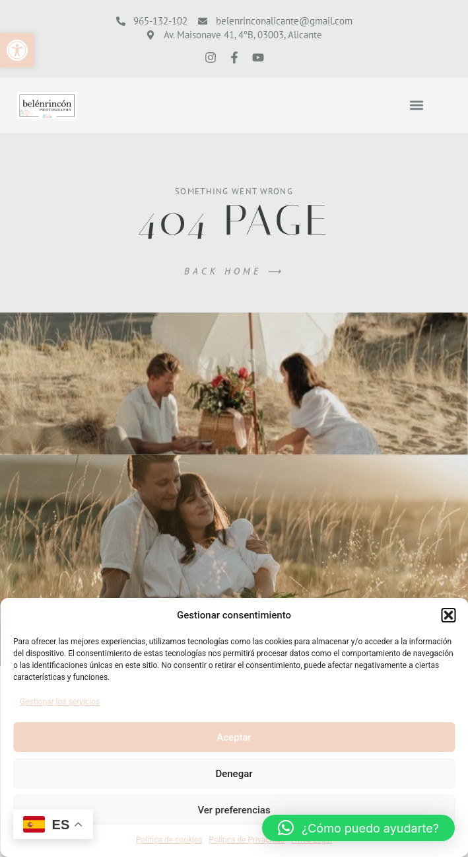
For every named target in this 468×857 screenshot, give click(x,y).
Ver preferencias (233, 810)
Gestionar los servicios (60, 701)
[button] (17, 50)
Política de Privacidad (247, 839)
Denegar (233, 774)
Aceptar (234, 737)
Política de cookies (169, 839)
